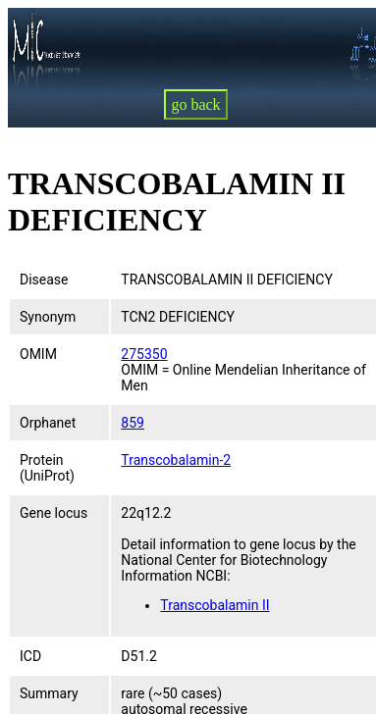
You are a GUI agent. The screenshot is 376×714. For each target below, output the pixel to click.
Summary (49, 693)
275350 (144, 354)
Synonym (48, 317)
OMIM (38, 354)
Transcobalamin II (214, 605)
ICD (30, 656)
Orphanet (48, 423)
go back (195, 104)
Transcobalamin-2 (176, 460)
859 (132, 423)
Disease (44, 279)
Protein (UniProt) (47, 468)
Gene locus (53, 513)
